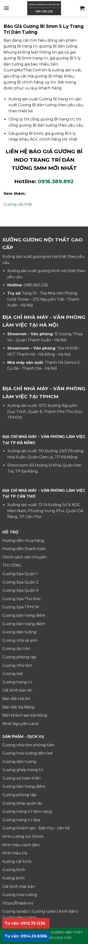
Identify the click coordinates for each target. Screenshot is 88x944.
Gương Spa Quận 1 (20, 574)
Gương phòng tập (19, 657)
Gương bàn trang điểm (23, 615)
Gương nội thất (18, 204)
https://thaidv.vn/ (17, 903)
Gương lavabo (15, 911)
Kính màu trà (14, 853)
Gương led (12, 673)
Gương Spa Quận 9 (20, 590)
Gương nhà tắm (17, 665)
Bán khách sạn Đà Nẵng (24, 715)
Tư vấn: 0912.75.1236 (25, 923)
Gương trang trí (17, 682)
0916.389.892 (56, 181)
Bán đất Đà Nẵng (18, 707)
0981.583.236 (35, 285)
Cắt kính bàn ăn (17, 690)
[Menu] (6, 8)
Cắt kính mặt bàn (18, 886)
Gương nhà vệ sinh (20, 640)
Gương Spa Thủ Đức (21, 599)
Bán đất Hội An (16, 698)
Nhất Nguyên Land (20, 724)
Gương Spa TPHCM (20, 607)
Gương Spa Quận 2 (20, 582)
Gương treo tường (19, 895)
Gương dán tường (19, 632)
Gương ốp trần (16, 648)
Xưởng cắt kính (16, 861)
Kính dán (67, 911)
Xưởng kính (13, 878)
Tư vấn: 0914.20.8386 (26, 936)
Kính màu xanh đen (21, 845)
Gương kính (13, 869)
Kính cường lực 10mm (23, 836)
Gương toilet (44, 911)
